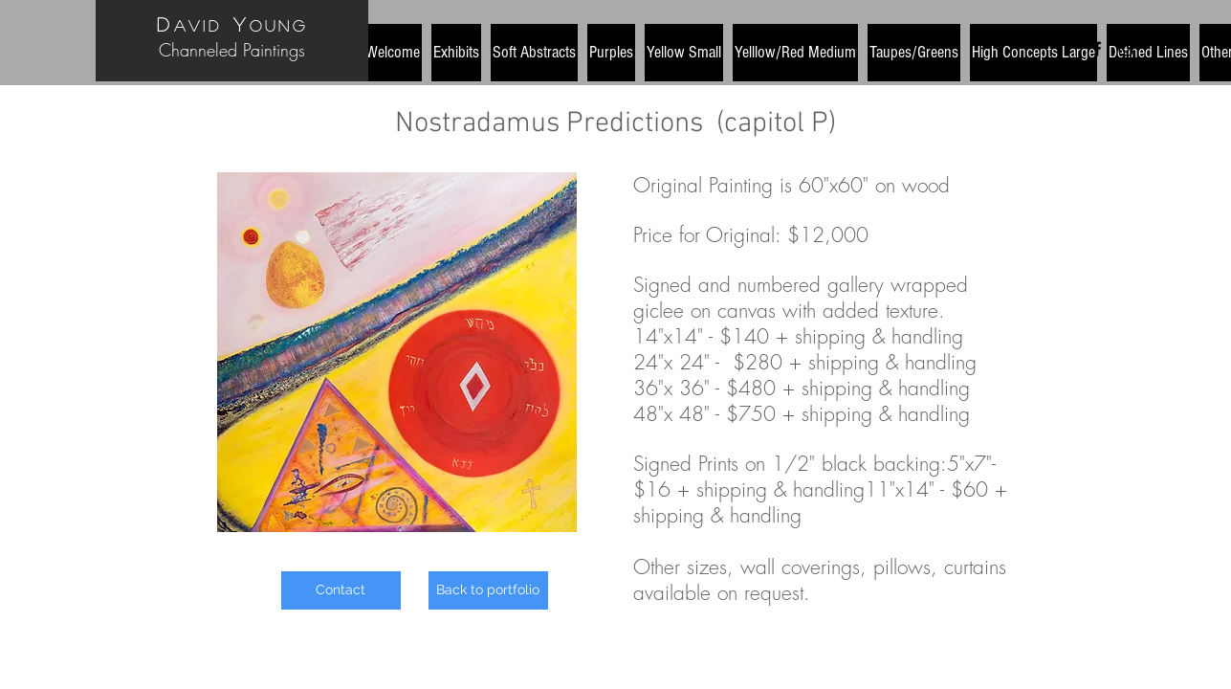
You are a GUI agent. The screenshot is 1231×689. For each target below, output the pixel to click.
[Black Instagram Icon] (1125, 48)
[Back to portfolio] (488, 590)
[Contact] (341, 590)
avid (198, 25)
